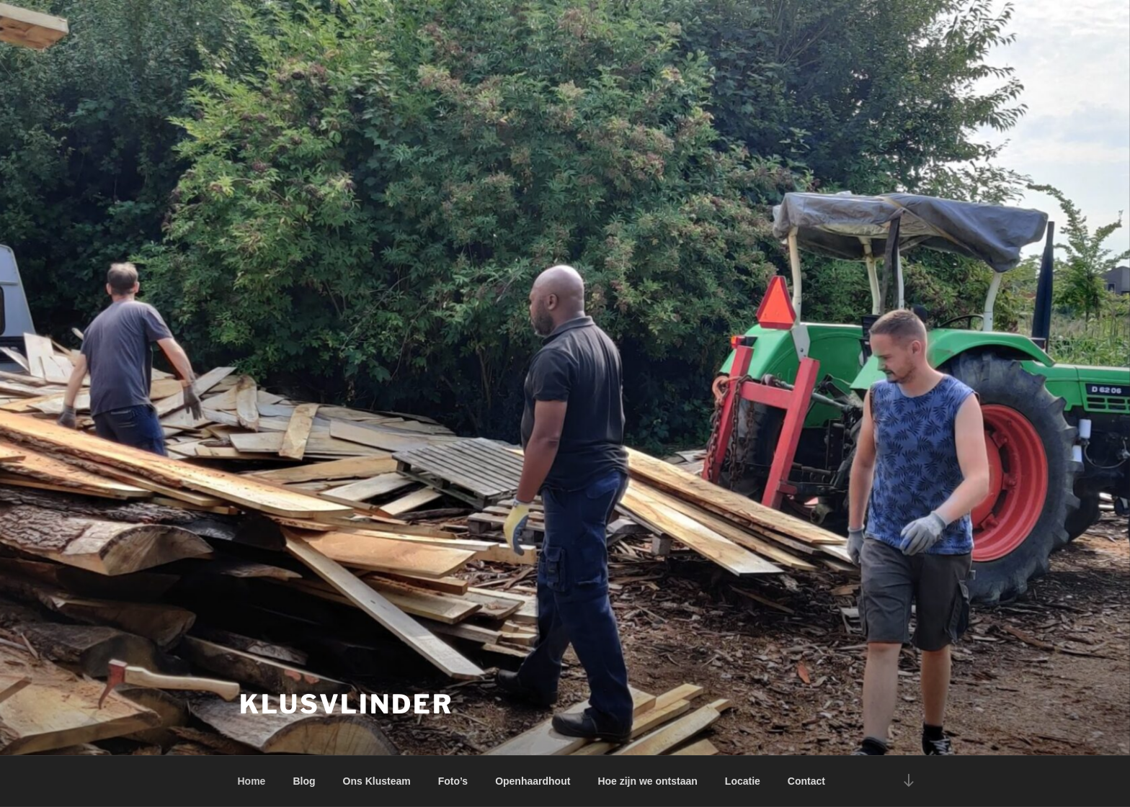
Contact (806, 781)
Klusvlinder (346, 704)
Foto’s (453, 781)
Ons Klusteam (377, 781)
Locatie (742, 781)
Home (252, 781)
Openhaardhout (532, 781)
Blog (304, 781)
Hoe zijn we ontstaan (647, 781)
